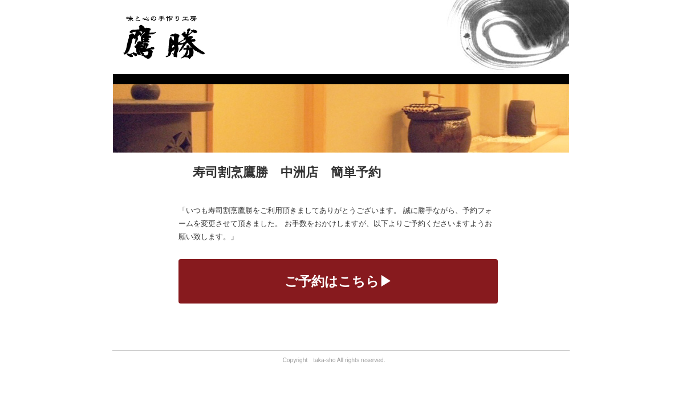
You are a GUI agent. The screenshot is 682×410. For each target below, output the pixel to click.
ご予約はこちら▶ (338, 281)
